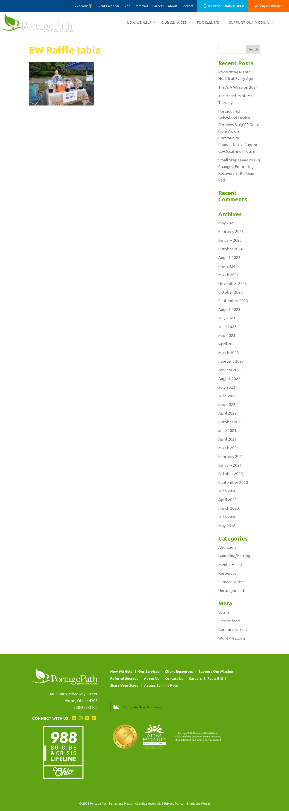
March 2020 (228, 508)
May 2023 (226, 335)
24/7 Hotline (271, 6)
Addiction (227, 547)
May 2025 (226, 222)
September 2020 (233, 482)
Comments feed (232, 629)
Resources (227, 573)
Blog (127, 6)
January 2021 (230, 465)
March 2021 (228, 447)
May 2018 (226, 525)
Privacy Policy (173, 803)
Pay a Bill (215, 678)
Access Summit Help (226, 6)
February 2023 (231, 361)
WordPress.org (231, 638)
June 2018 (227, 516)
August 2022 (229, 378)
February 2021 (231, 456)
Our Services (173, 22)
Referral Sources (124, 678)
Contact (187, 6)
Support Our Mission (249, 22)
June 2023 (227, 326)
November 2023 (232, 283)
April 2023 (227, 343)
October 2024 (230, 248)
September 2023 (233, 300)
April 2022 (227, 413)
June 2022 (227, 395)
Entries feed (229, 620)
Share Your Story (124, 685)
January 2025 (230, 240)
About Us (151, 678)
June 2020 (227, 490)
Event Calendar (108, 6)
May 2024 (226, 266)
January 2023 (230, 369)
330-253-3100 (86, 707)
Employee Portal (198, 803)
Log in (223, 612)
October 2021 (230, 421)
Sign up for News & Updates (142, 707)
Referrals (141, 6)
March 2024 (228, 274)
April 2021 (227, 439)
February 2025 (231, 231)
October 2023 (230, 292)
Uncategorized (231, 590)
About (172, 6)
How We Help (138, 22)
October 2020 (230, 473)
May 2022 (226, 404)
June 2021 (227, 430)
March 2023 (228, 352)
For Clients (207, 22)
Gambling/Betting (234, 555)
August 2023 (229, 309)
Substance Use (231, 581)
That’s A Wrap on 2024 (238, 87)
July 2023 (226, 317)
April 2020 (227, 499)
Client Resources (179, 671)
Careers (158, 6)
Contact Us (174, 678)
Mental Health (230, 564)
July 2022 (226, 387)
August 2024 (229, 257)
